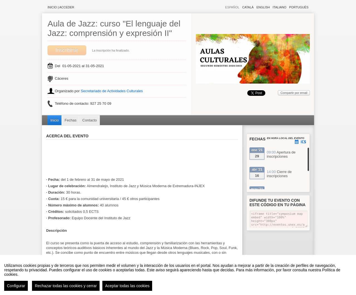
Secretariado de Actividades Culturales (112, 91)
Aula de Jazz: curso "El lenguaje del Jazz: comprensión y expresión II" (114, 28)
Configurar (16, 286)
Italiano (279, 7)
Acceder (66, 7)
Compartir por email (293, 92)
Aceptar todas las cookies (127, 286)
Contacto (89, 120)
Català (248, 7)
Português (298, 7)
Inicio (52, 7)
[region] (178, 275)
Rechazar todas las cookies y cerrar (66, 286)
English (263, 7)
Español (232, 7)
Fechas (70, 120)
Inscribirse (66, 50)
